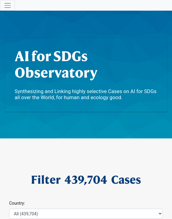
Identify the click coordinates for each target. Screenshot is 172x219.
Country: (17, 203)
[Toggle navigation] (7, 5)
